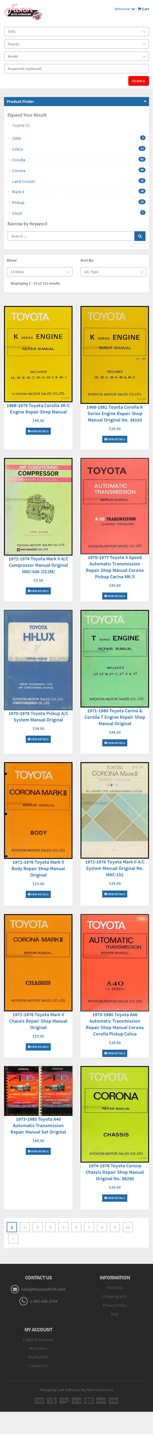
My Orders (38, 1348)
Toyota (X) (21, 125)
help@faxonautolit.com (43, 1289)
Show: (12, 260)
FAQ (114, 1314)
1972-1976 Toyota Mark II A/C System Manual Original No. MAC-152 (115, 868)
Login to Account (38, 1339)
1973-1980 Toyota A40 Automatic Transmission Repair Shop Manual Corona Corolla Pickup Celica (115, 1024)
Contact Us (38, 1365)
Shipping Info (115, 1296)
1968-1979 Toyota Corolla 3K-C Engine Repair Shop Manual (38, 408)
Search (138, 81)
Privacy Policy (115, 1305)
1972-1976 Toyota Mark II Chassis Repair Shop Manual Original (38, 1020)
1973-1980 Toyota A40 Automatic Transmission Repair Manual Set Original (38, 1125)
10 (128, 1227)
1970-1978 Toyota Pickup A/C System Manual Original (38, 716)
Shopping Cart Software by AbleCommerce (76, 1389)
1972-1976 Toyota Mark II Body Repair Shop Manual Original (38, 868)
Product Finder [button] (20, 101)
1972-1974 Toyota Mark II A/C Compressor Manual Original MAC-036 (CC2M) (38, 565)
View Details (38, 431)
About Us (115, 1287)
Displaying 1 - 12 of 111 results (35, 283)
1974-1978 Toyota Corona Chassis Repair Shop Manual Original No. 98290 (115, 1172)
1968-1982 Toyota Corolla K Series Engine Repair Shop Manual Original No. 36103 (114, 413)
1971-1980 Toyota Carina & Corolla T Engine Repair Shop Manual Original (115, 717)
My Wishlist (38, 1356)
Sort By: (87, 260)
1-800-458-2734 (43, 1301)
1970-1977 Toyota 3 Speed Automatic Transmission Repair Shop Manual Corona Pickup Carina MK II (115, 567)
